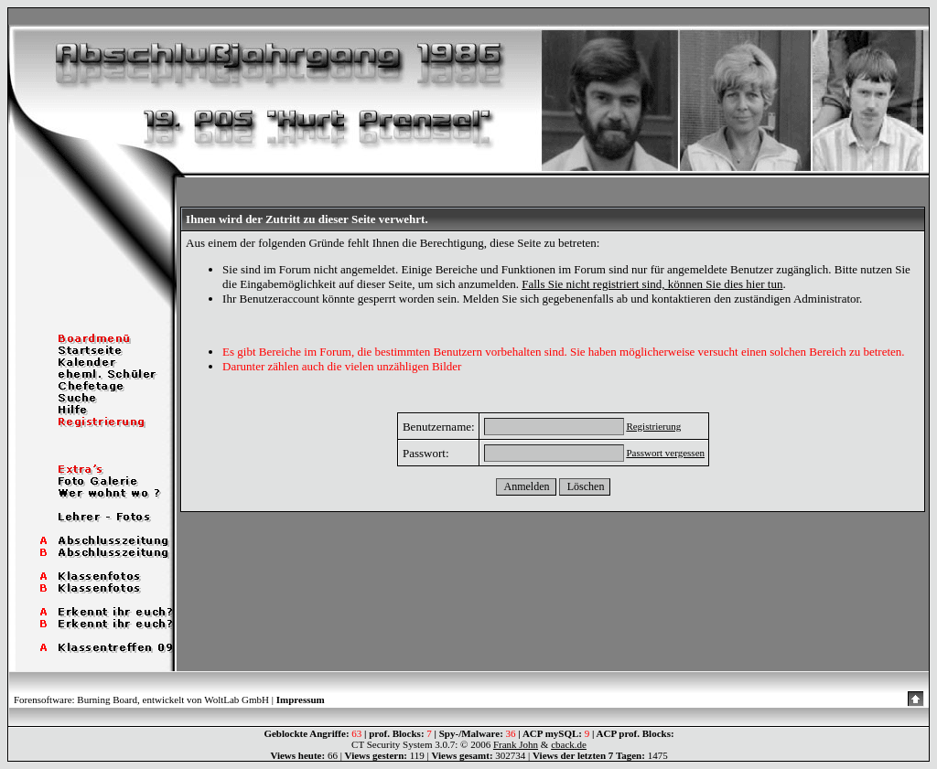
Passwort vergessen (665, 452)
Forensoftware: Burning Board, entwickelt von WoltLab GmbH (141, 699)
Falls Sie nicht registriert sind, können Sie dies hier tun (652, 284)
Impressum (300, 699)
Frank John (515, 744)
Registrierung (653, 426)
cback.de (569, 744)
